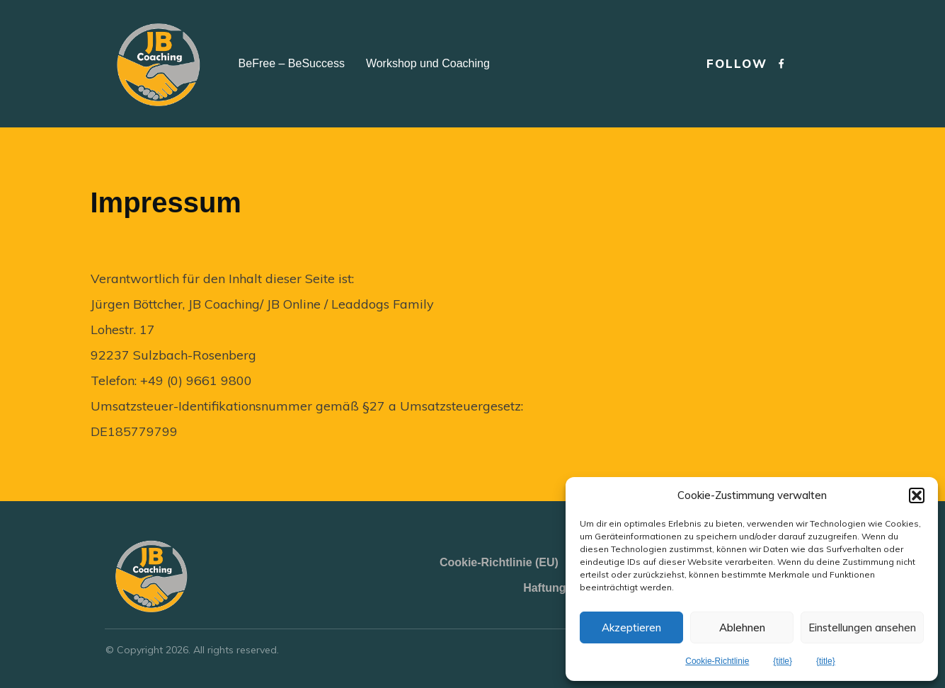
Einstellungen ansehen (862, 627)
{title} (782, 661)
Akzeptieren (631, 627)
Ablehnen (742, 627)
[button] (917, 495)
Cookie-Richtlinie (717, 661)
